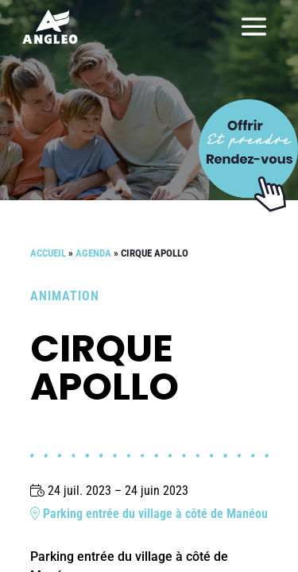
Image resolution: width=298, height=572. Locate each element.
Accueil (48, 253)
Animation (64, 295)
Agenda (93, 253)
